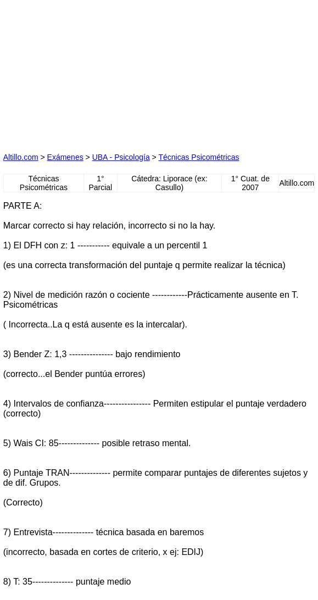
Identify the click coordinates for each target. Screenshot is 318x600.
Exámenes (65, 157)
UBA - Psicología (121, 157)
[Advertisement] (85, 72)
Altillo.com (20, 157)
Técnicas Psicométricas (198, 157)
